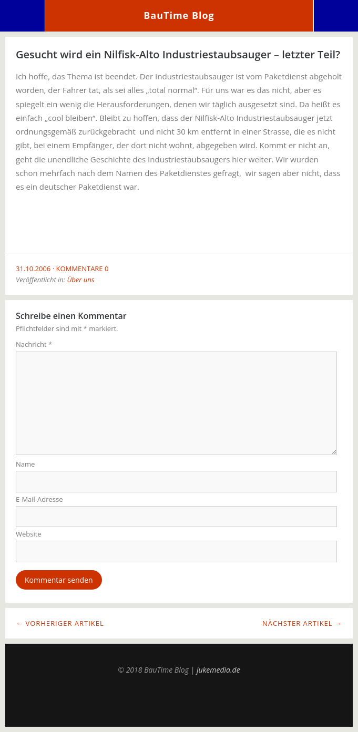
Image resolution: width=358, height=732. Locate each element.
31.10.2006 (33, 268)
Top (179, 700)
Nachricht (34, 344)
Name (25, 464)
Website (29, 534)
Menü (22, 16)
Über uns (80, 279)
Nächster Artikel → (302, 623)
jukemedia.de (218, 670)
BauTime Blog (179, 15)
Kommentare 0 (82, 268)
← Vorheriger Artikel (60, 623)
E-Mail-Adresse (39, 499)
